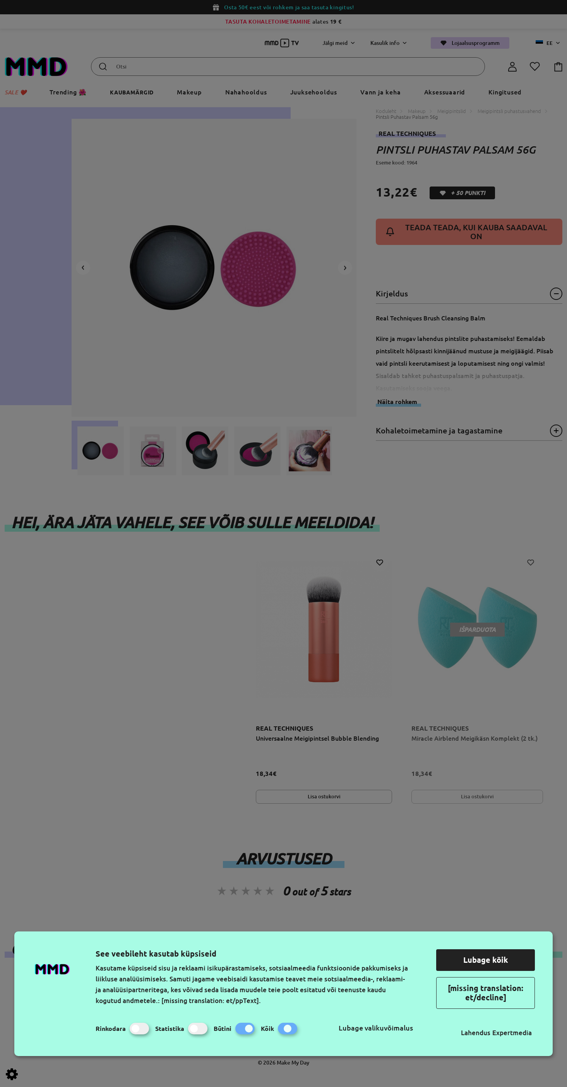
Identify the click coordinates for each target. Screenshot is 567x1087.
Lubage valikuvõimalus (376, 1028)
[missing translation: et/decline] (485, 993)
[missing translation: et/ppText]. (211, 1000)
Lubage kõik (485, 959)
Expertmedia (512, 1032)
